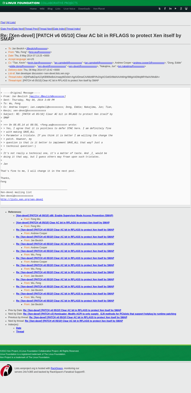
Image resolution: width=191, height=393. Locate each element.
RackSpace (57, 368)
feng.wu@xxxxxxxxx (39, 52)
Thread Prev (31, 28)
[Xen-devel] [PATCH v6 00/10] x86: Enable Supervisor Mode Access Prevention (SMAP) (64, 215)
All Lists (11, 22)
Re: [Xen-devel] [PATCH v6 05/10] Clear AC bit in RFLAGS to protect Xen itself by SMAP (65, 229)
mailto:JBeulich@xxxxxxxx (47, 96)
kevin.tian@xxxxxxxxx (39, 62)
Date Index (59, 28)
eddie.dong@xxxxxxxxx (22, 66)
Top (3, 22)
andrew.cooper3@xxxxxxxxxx (148, 62)
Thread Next (45, 28)
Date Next (18, 28)
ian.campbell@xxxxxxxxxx (68, 62)
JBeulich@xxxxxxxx (36, 48)
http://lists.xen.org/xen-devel (22, 199)
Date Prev (6, 28)
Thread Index (73, 28)
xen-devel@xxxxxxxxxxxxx (52, 66)
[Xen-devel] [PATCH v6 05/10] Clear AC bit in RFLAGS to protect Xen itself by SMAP (63, 222)
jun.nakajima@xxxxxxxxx (131, 66)
